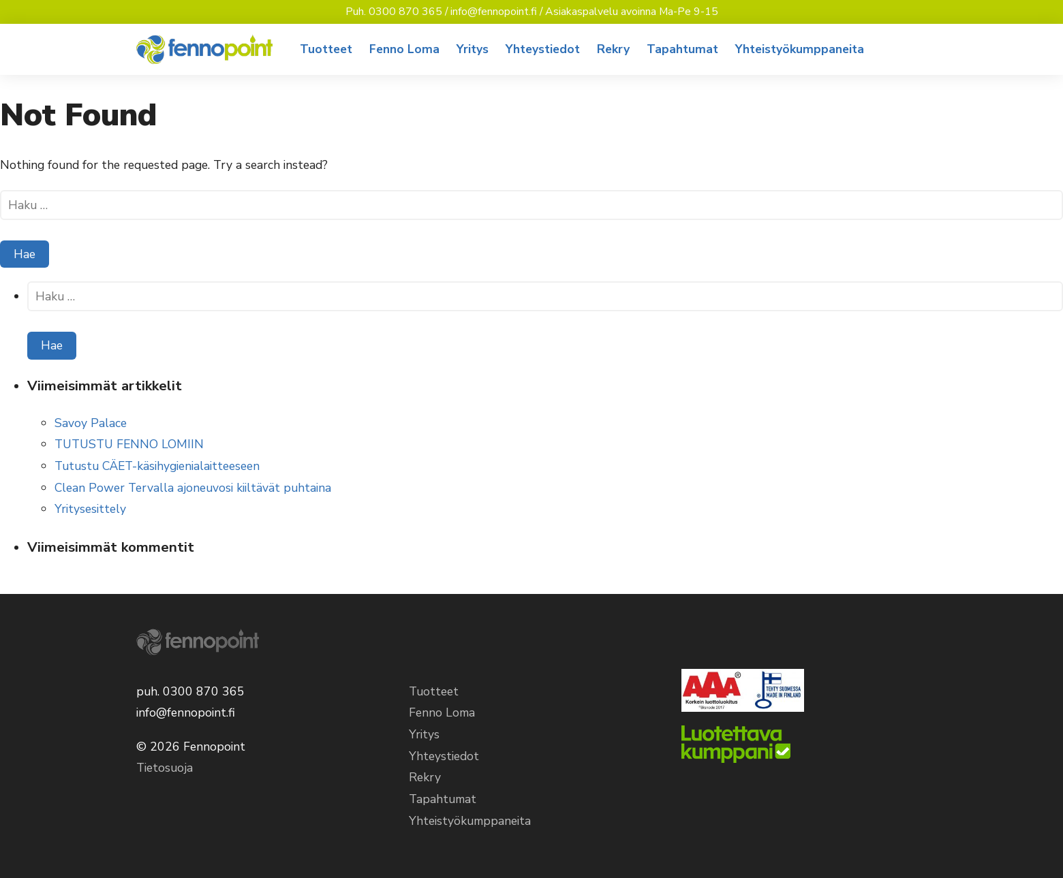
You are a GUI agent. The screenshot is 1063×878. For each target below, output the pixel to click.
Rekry (613, 49)
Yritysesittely (90, 509)
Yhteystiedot (543, 49)
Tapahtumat (682, 49)
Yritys (473, 49)
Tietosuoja (164, 767)
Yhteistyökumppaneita (799, 49)
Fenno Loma (404, 49)
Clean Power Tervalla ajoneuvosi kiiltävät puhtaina (193, 488)
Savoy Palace (91, 423)
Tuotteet (326, 49)
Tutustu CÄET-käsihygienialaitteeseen (157, 466)
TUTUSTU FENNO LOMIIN (129, 444)
